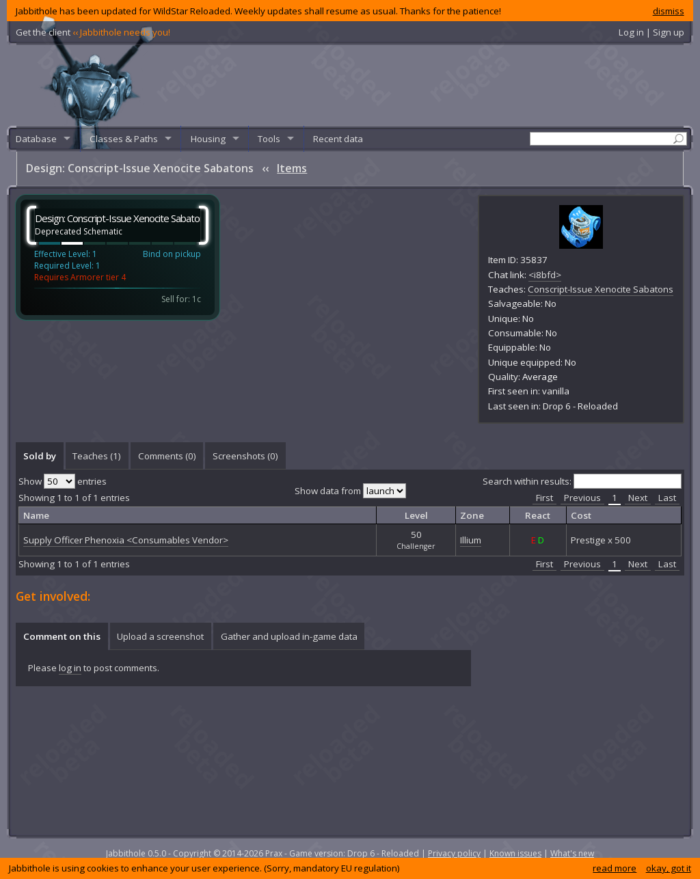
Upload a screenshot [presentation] (160, 636)
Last (667, 497)
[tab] (39, 456)
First (544, 497)
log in (70, 668)
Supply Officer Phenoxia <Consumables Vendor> (125, 540)
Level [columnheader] (416, 515)
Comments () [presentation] (167, 456)
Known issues (515, 853)
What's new (572, 853)
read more (614, 868)
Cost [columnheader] (581, 515)
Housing (208, 139)
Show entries (62, 481)
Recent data (338, 139)
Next (637, 497)
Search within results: (582, 481)
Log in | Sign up (651, 32)
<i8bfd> (544, 275)
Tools (269, 139)
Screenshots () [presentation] (245, 456)
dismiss (668, 11)
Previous (582, 497)
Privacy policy (454, 853)
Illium (470, 540)
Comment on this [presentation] (61, 636)
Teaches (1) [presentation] (96, 456)
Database (36, 139)
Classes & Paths (124, 139)
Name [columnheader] (36, 515)
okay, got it (668, 868)
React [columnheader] (537, 515)
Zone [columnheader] (472, 515)
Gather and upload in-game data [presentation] (289, 636)
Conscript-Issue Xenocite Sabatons (600, 289)
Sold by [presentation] (39, 456)
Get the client (93, 32)
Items (292, 168)
